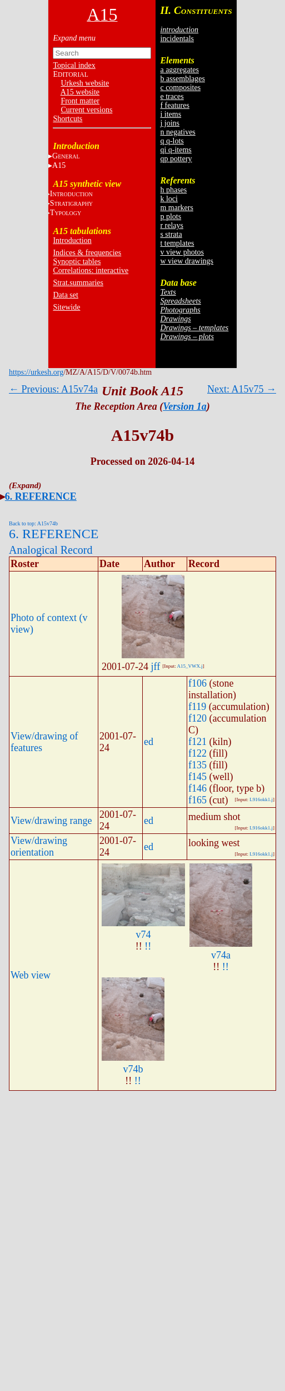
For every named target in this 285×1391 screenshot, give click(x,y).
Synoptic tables (77, 261)
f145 (197, 776)
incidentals (177, 38)
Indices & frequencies (87, 253)
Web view (31, 975)
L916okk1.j (261, 799)
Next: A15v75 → (241, 389)
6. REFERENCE (41, 496)
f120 (197, 718)
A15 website (80, 92)
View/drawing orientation (39, 846)
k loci (169, 199)
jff (156, 666)
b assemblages (182, 78)
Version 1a (185, 406)
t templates (177, 243)
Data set (65, 295)
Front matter (80, 101)
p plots (170, 216)
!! (147, 946)
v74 (143, 934)
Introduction (72, 240)
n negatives (177, 132)
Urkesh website (85, 83)
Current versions (86, 110)
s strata (171, 234)
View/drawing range (51, 820)
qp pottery (176, 159)
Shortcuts (67, 119)
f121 (197, 741)
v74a (221, 955)
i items (170, 114)
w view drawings (186, 261)
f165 (197, 800)
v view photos (182, 252)
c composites (180, 87)
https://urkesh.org (36, 372)
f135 (197, 765)
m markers (176, 207)
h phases (173, 190)
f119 (197, 706)
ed (148, 741)
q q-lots (171, 141)
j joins (169, 123)
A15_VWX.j (189, 666)
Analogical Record (51, 550)
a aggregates (179, 70)
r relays (171, 225)
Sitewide (66, 307)
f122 (197, 753)
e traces (171, 96)
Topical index (74, 65)
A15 (59, 165)
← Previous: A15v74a (53, 389)
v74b (133, 1069)
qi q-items (175, 150)
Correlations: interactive (90, 270)
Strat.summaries (78, 283)
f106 (197, 683)
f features (174, 105)
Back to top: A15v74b (33, 523)
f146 (197, 788)
